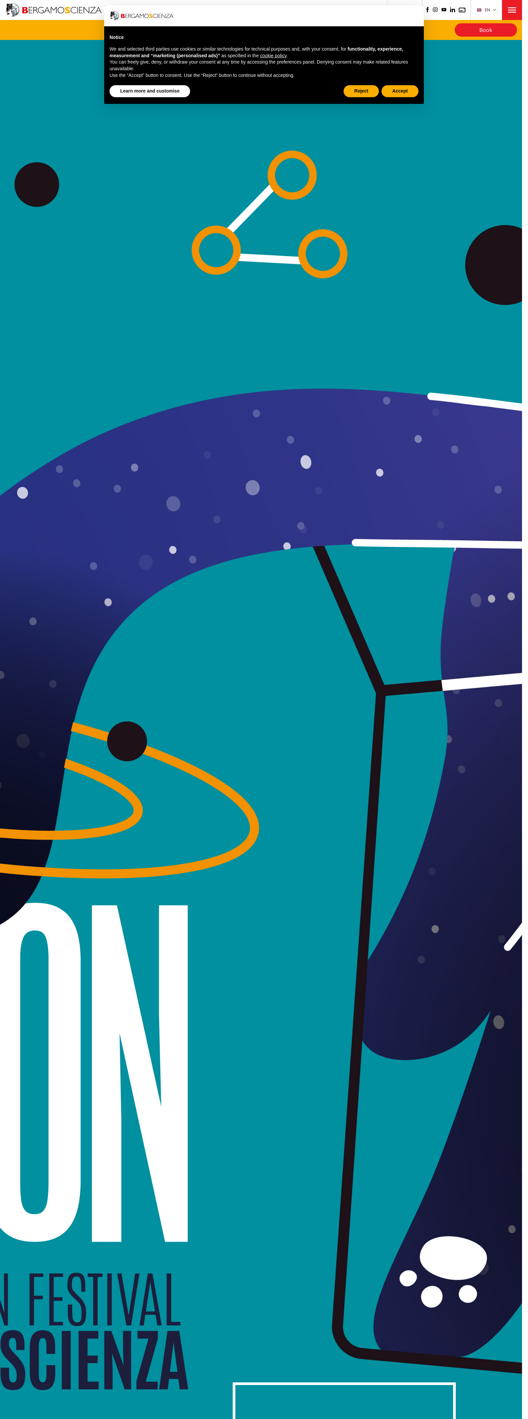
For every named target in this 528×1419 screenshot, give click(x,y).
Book (485, 30)
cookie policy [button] (273, 55)
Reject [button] (361, 91)
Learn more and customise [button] (149, 91)
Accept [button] (400, 91)
